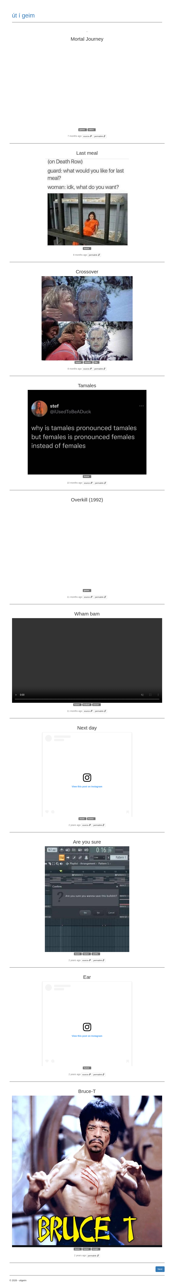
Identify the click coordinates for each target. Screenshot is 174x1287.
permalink (99, 136)
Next (160, 1269)
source (87, 136)
